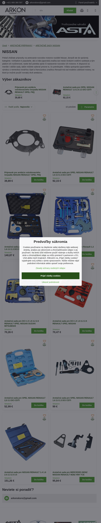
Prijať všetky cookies (50, 276)
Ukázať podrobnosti (50, 282)
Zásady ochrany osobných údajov (50, 268)
